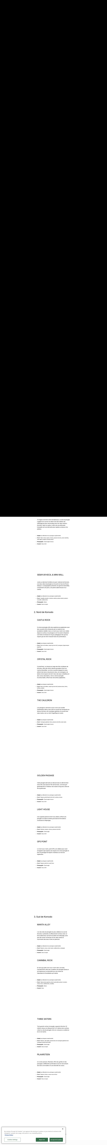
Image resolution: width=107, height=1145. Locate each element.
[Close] (63, 1129)
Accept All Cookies (56, 1140)
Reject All (42, 1140)
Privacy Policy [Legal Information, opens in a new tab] (9, 1135)
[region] (33, 1135)
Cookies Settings (12, 1140)
